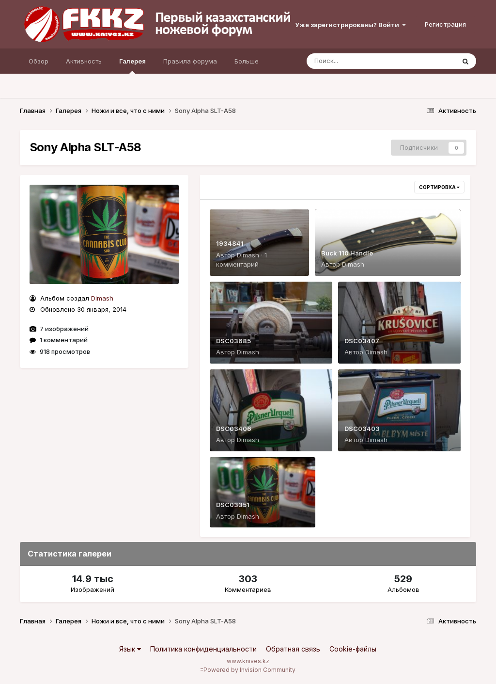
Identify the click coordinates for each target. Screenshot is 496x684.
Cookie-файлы (352, 649)
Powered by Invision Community (249, 669)
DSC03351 (232, 505)
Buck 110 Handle (347, 253)
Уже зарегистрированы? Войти (350, 25)
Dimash (102, 298)
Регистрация (445, 24)
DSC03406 (233, 428)
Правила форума (190, 61)
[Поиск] (362, 61)
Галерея (132, 65)
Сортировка (439, 187)
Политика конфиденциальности (203, 649)
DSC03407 (361, 341)
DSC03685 (233, 341)
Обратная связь (293, 649)
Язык (130, 649)
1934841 (230, 243)
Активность (84, 61)
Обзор (38, 61)
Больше (246, 61)
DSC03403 (362, 428)
